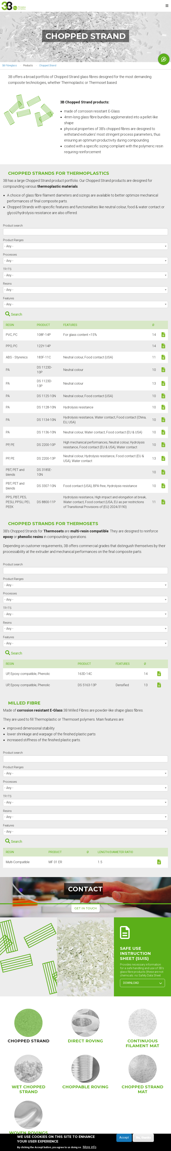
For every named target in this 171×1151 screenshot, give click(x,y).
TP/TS (7, 269)
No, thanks (143, 1138)
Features (8, 298)
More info (89, 1147)
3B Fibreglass (9, 65)
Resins (7, 283)
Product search (13, 225)
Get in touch (85, 908)
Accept (124, 1138)
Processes (10, 254)
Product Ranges (13, 240)
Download (142, 983)
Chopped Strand (47, 65)
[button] (28, 957)
